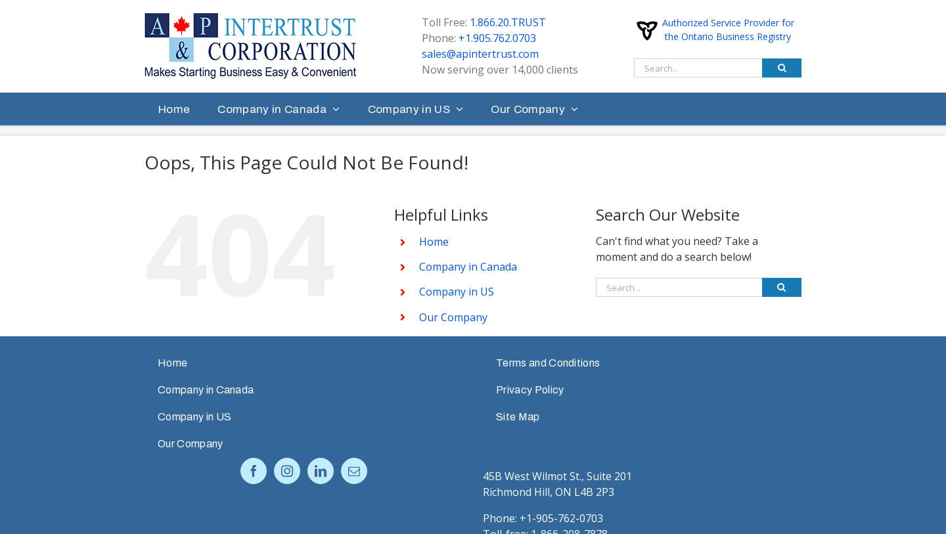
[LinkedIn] (320, 471)
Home (434, 241)
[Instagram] (287, 471)
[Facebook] (253, 471)
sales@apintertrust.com (480, 54)
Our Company (453, 317)
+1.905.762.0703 (497, 38)
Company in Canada (468, 266)
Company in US (456, 291)
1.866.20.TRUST (508, 22)
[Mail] (354, 471)
